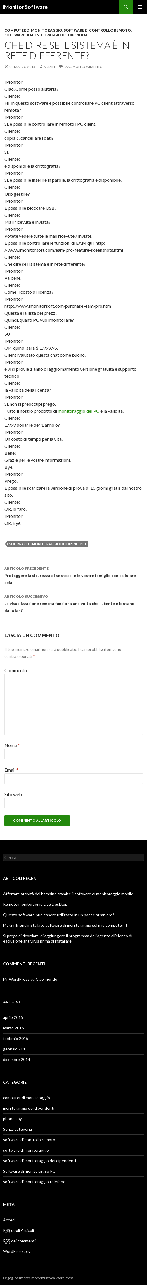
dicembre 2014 (16, 1059)
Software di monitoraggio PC (29, 1171)
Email (11, 769)
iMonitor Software (25, 7)
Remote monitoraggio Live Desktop (35, 904)
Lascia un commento (83, 66)
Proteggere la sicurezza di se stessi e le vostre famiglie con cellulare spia (73, 575)
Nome (12, 745)
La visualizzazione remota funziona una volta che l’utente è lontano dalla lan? (73, 603)
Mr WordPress (16, 979)
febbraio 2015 (15, 1038)
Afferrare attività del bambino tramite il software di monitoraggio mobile (68, 893)
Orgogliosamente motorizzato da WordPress (38, 1278)
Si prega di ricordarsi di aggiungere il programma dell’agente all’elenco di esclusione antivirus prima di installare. (67, 938)
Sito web (13, 794)
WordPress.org (17, 1251)
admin (49, 66)
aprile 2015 (13, 1017)
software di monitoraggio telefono (34, 1181)
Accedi (9, 1219)
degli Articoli (18, 1230)
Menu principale (140, 7)
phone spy (12, 1118)
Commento (15, 670)
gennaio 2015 (15, 1048)
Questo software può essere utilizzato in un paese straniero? (58, 914)
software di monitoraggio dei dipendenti (47, 35)
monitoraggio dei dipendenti (28, 1108)
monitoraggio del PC (78, 411)
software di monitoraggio (26, 1150)
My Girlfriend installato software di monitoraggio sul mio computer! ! (65, 925)
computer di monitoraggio (33, 30)
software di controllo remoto (97, 30)
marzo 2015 (13, 1027)
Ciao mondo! (47, 979)
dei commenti (19, 1241)
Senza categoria (17, 1129)
